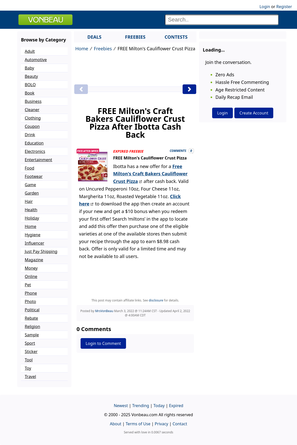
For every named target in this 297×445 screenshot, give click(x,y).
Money (31, 268)
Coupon (32, 126)
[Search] (222, 20)
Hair (29, 201)
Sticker (31, 351)
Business (33, 101)
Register (284, 6)
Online (31, 276)
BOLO (30, 84)
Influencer (34, 243)
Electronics (35, 151)
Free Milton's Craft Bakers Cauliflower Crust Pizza (150, 173)
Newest (121, 405)
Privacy (161, 424)
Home (81, 48)
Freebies (103, 48)
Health (31, 210)
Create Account (253, 113)
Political (32, 310)
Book (29, 93)
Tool (29, 360)
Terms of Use (138, 424)
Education (34, 143)
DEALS (94, 37)
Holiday (32, 218)
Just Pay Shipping (41, 251)
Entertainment (38, 159)
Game (30, 185)
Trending (140, 405)
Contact (179, 424)
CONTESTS (176, 37)
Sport (30, 343)
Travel (30, 376)
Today (159, 405)
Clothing (33, 118)
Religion (32, 326)
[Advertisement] (135, 69)
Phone (31, 293)
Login (264, 6)
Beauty (31, 76)
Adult (30, 51)
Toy (28, 368)
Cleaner (32, 109)
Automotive (36, 59)
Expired (176, 405)
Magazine (34, 260)
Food (29, 168)
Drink (30, 134)
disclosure (156, 300)
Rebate (31, 318)
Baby (29, 68)
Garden (32, 193)
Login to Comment (103, 343)
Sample (32, 335)
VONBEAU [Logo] (45, 19)
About (115, 424)
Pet (28, 285)
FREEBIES (135, 37)
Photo (30, 301)
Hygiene (32, 235)
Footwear (34, 176)
